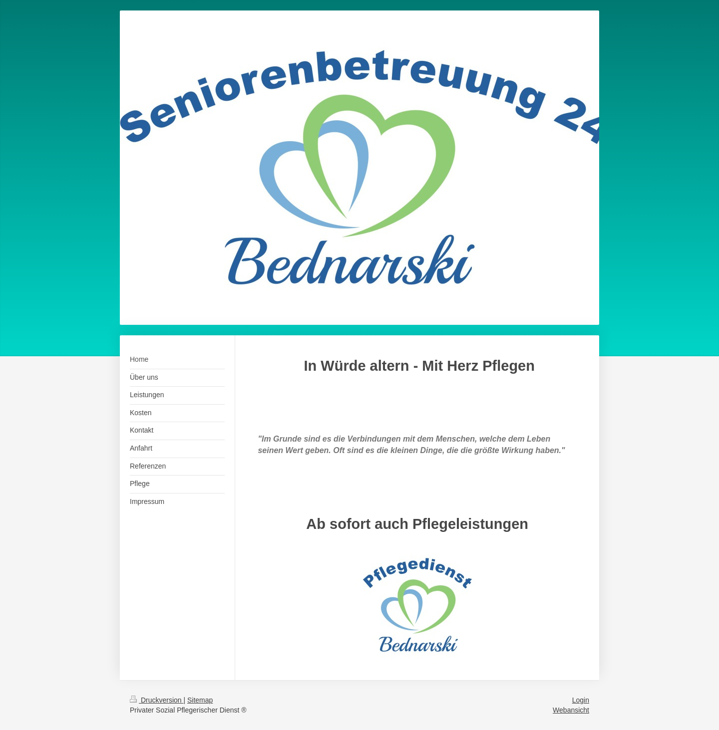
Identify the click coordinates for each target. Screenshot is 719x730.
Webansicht (571, 710)
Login (580, 700)
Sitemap (200, 700)
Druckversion (156, 700)
